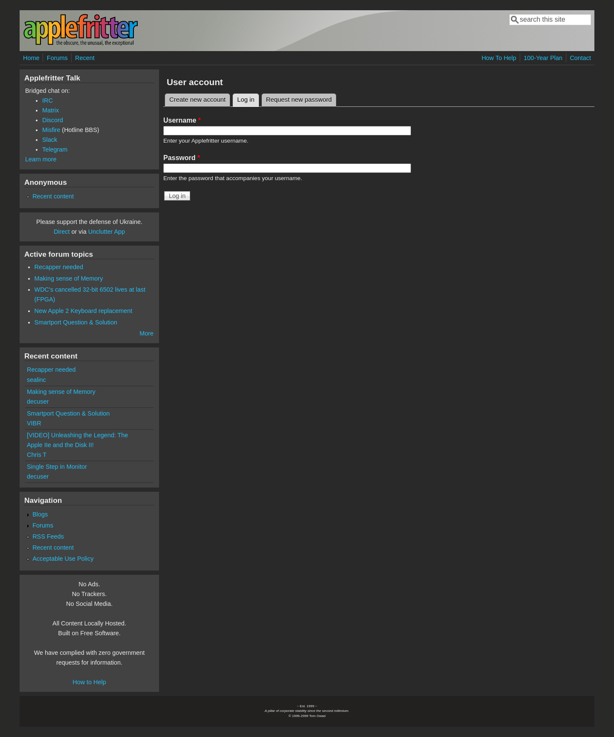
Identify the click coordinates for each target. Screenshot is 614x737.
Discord (52, 120)
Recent (85, 57)
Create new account (197, 99)
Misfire (51, 129)
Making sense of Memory (69, 278)
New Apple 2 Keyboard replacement (84, 310)
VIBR (34, 423)
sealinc (36, 379)
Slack (49, 139)
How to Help (89, 682)
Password (181, 157)
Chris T (36, 454)
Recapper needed (59, 267)
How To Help (498, 57)
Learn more (41, 159)
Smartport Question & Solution (76, 322)
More (146, 333)
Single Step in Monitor (57, 466)
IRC (47, 100)
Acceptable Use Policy (62, 558)
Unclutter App (106, 231)
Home (31, 57)
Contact (580, 57)
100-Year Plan (543, 57)
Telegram (54, 149)
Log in (248, 98)
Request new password (299, 99)
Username (182, 120)
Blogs (40, 514)
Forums (57, 57)
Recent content (53, 196)
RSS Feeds (48, 536)
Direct (62, 231)
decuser (38, 401)
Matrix (50, 110)
